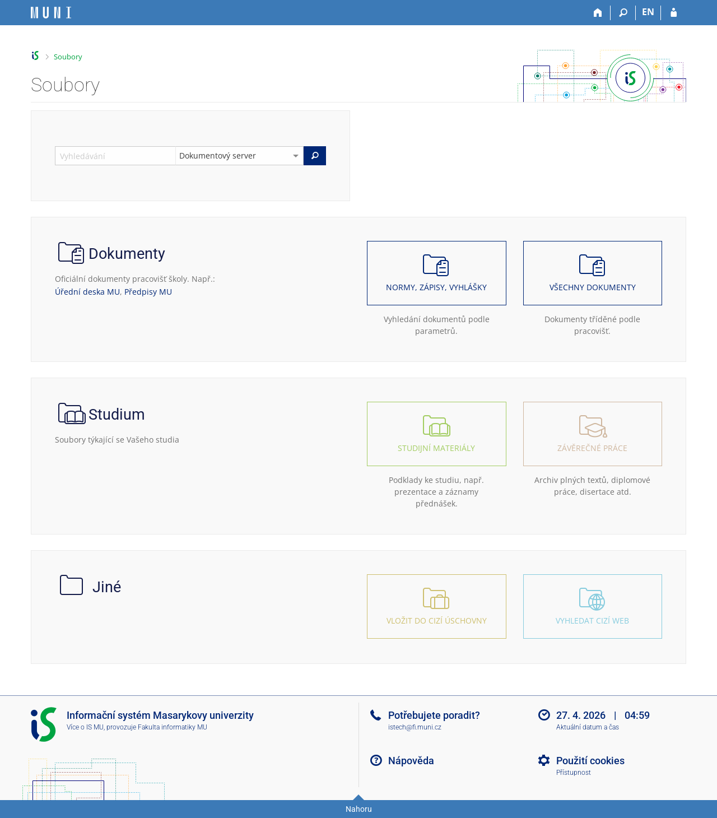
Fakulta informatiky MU (172, 727)
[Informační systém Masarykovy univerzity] (51, 12)
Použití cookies (590, 760)
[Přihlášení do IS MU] (673, 13)
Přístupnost (573, 773)
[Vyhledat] (315, 155)
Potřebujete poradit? (434, 715)
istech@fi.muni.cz (414, 727)
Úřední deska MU (87, 291)
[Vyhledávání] (623, 13)
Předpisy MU (148, 291)
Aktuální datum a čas (587, 727)
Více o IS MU (85, 727)
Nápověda (411, 760)
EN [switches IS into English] (648, 12)
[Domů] (598, 13)
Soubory (68, 57)
